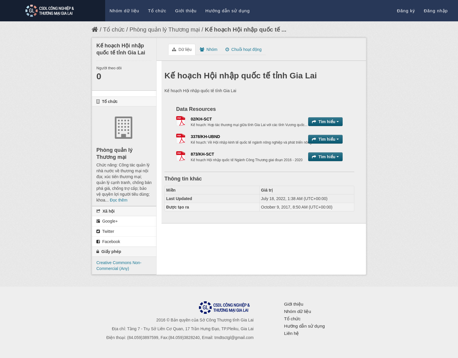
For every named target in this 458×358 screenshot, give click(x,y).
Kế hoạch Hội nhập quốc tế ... (245, 29)
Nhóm (208, 49)
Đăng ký (406, 10)
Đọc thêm (118, 200)
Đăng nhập (436, 10)
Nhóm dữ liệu (124, 10)
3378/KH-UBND (205, 136)
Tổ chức (157, 10)
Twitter (105, 231)
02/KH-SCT (201, 119)
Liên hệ (291, 333)
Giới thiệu (186, 10)
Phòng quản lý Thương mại (164, 29)
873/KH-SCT (202, 154)
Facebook (108, 241)
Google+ (107, 221)
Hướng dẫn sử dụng (227, 10)
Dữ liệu (182, 49)
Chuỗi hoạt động (243, 49)
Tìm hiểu (325, 121)
